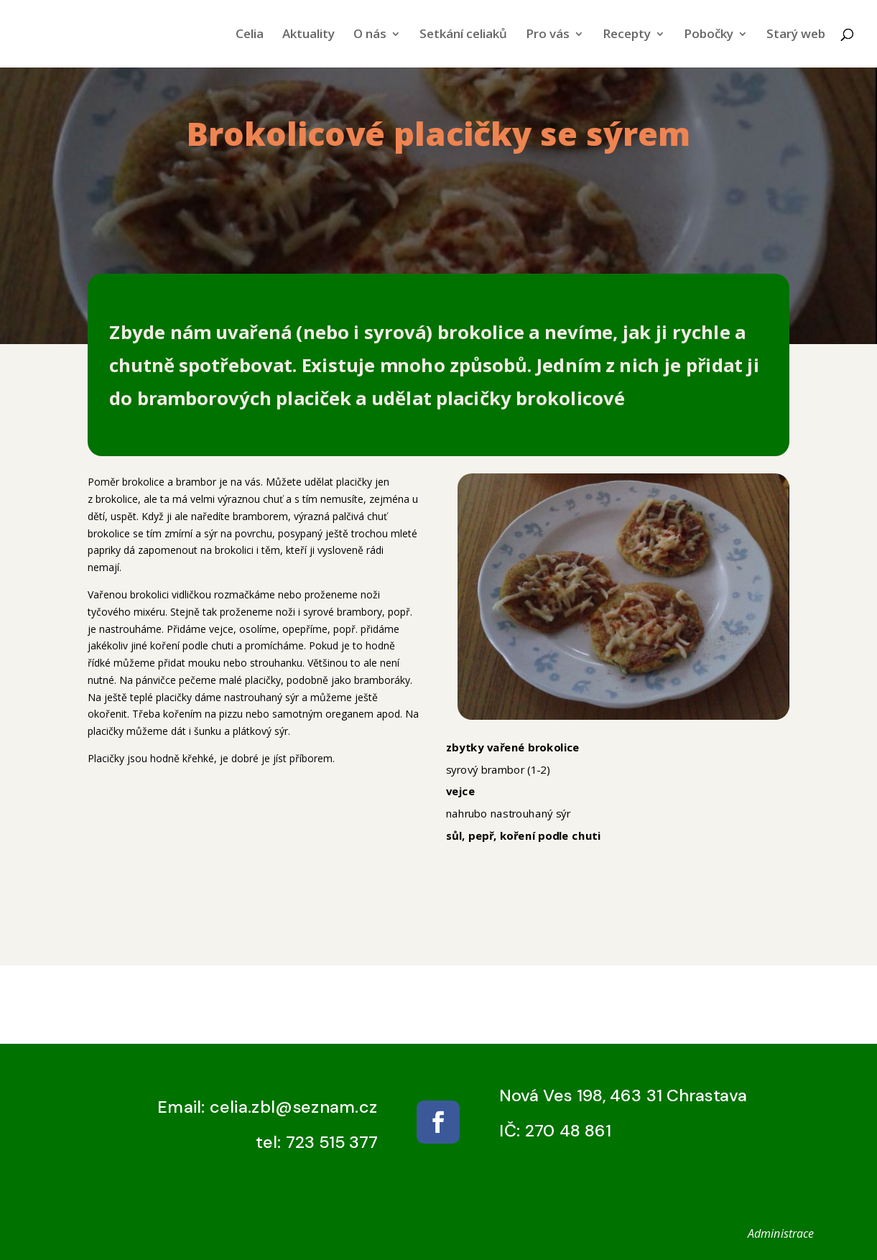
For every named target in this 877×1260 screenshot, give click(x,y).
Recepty (627, 35)
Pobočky (708, 35)
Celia (250, 35)
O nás (369, 35)
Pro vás (548, 35)
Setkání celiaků (463, 35)
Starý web (795, 35)
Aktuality (308, 35)
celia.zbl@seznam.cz (293, 1107)
